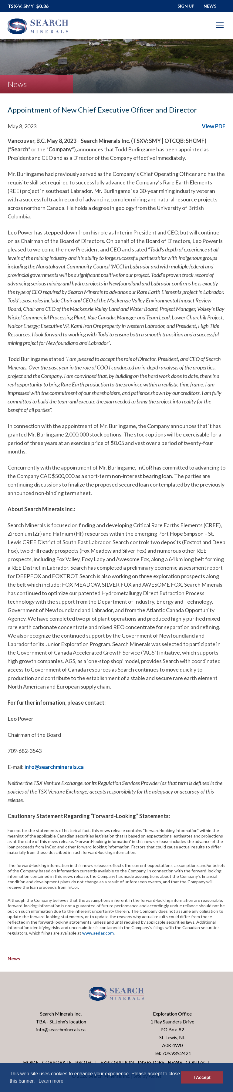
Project (86, 1062)
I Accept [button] (202, 1077)
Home (31, 1062)
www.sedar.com (98, 932)
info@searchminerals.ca (54, 766)
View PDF (213, 126)
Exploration (117, 1062)
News (14, 958)
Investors (151, 1062)
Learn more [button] (51, 1081)
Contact (198, 1062)
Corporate (57, 1062)
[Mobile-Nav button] (220, 25)
